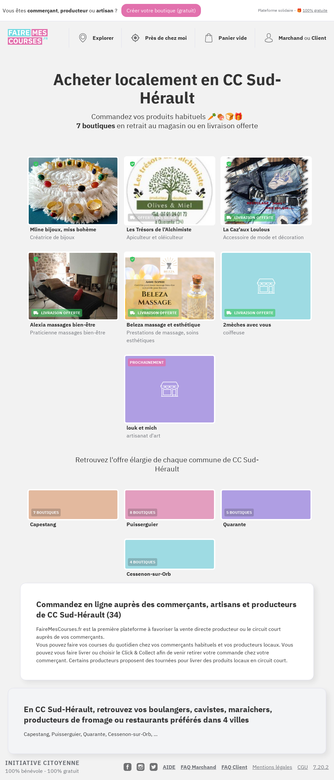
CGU (302, 767)
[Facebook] (127, 767)
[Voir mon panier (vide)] (225, 38)
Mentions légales (272, 767)
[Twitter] (154, 767)
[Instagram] (140, 767)
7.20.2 (321, 767)
